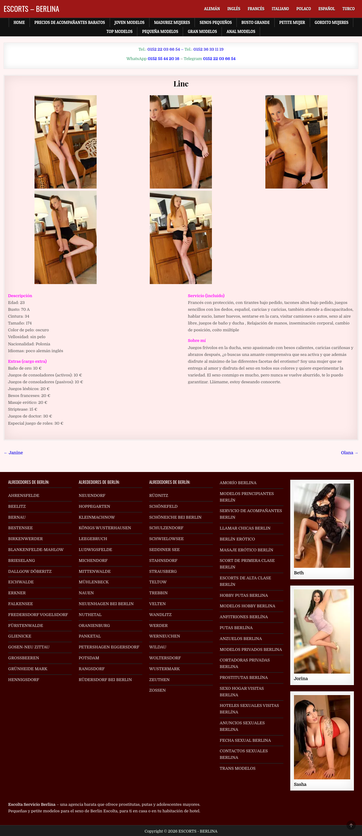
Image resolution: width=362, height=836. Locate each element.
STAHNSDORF (163, 560)
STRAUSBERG (163, 571)
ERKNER (16, 593)
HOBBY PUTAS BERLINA (244, 595)
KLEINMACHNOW (97, 517)
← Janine (13, 453)
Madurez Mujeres (172, 22)
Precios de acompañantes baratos (69, 22)
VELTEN (157, 603)
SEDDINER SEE (164, 549)
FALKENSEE (20, 603)
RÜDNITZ (158, 495)
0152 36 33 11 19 (208, 49)
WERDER (158, 625)
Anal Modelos (241, 31)
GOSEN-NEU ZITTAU (28, 647)
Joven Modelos (129, 22)
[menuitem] (212, 9)
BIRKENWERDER (25, 538)
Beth (299, 572)
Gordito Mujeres (332, 22)
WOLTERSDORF (165, 658)
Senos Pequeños (215, 22)
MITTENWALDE (95, 571)
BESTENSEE (20, 527)
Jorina (301, 678)
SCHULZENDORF (166, 527)
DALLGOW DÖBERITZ (30, 571)
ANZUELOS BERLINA (241, 638)
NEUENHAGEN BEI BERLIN (106, 603)
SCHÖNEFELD (163, 506)
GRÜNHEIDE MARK (27, 668)
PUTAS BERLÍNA (236, 627)
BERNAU (16, 517)
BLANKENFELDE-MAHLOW (36, 549)
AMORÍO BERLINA (238, 482)
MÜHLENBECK (94, 582)
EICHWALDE (21, 582)
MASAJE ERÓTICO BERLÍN (246, 550)
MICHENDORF (93, 560)
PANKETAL (90, 636)
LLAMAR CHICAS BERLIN (245, 528)
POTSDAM (89, 658)
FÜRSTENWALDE (25, 625)
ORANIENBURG (94, 625)
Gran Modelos (202, 31)
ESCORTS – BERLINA (31, 8)
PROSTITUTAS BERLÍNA (244, 677)
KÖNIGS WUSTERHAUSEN (105, 527)
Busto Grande (255, 22)
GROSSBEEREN (23, 658)
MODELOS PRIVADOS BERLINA (251, 649)
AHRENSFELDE (23, 495)
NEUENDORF (92, 495)
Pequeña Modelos (160, 31)
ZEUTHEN (159, 679)
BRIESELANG (21, 560)
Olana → (350, 453)
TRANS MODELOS (237, 768)
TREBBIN (158, 593)
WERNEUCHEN (164, 636)
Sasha (300, 784)
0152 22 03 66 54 (164, 49)
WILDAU (157, 647)
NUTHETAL (90, 614)
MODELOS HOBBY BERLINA (247, 606)
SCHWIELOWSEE (166, 538)
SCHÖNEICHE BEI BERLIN (175, 517)
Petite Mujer (292, 22)
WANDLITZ (160, 614)
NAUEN (86, 593)
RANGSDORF (92, 668)
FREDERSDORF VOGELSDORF (38, 614)
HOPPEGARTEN (94, 506)
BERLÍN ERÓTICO (237, 539)
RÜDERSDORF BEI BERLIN (105, 679)
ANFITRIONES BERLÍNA (244, 616)
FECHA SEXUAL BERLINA (245, 740)
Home (19, 22)
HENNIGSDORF (23, 679)
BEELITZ (17, 506)
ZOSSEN (157, 690)
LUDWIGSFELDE (95, 549)
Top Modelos (120, 31)
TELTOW (158, 582)
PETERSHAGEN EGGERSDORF (109, 647)
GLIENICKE (19, 636)
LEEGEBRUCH (93, 538)
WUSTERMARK (164, 668)
